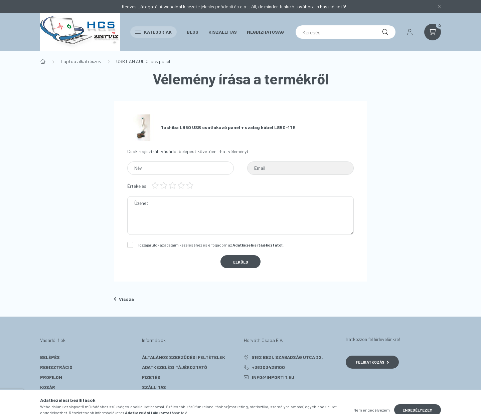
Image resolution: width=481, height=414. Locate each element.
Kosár (47, 387)
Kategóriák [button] (153, 32)
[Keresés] (345, 32)
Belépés (50, 357)
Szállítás (154, 387)
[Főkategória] (42, 61)
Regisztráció (56, 367)
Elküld (240, 262)
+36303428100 (268, 367)
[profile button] (410, 32)
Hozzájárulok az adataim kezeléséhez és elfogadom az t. (210, 245)
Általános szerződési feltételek (183, 357)
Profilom (51, 377)
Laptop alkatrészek (81, 61)
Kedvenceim (54, 397)
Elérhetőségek (160, 397)
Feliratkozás (372, 362)
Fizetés (151, 377)
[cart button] (432, 32)
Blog (192, 32)
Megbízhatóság (265, 32)
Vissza (124, 299)
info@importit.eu (273, 377)
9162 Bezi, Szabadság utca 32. (287, 357)
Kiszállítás (222, 32)
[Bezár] (439, 7)
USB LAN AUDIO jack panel (143, 61)
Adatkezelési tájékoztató (174, 367)
